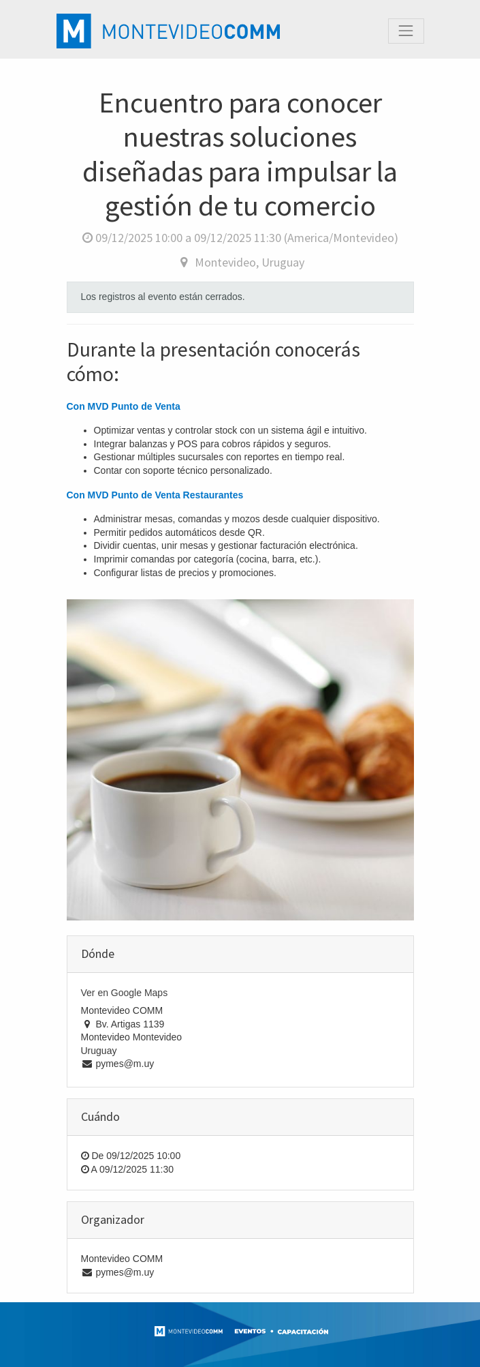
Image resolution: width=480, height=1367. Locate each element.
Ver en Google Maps (124, 992)
